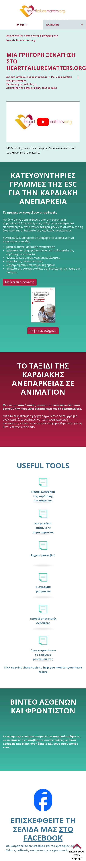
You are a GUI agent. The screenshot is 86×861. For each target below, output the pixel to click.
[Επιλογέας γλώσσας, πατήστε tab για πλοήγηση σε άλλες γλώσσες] (64, 24)
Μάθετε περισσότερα (19, 282)
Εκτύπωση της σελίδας (20, 84)
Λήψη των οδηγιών (43, 331)
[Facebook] (43, 802)
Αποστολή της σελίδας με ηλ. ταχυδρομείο (31, 87)
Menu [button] (21, 24)
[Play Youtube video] (43, 121)
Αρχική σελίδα (15, 35)
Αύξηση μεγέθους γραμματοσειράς (27, 76)
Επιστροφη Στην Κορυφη (77, 855)
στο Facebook (48, 833)
